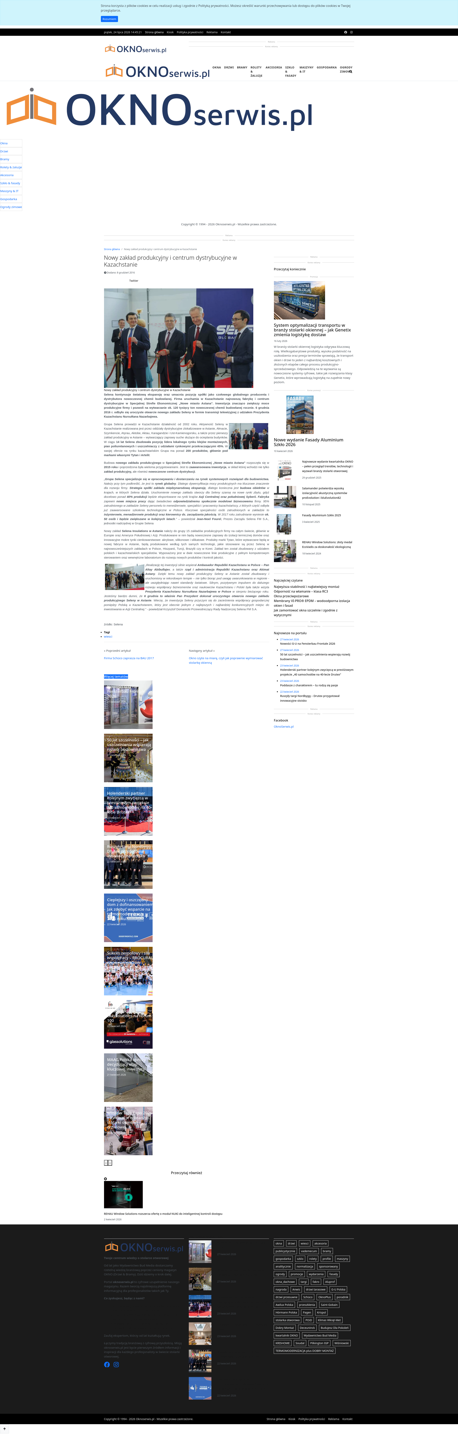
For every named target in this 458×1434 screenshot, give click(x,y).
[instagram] (351, 32)
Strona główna (154, 32)
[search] (350, 74)
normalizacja (305, 1266)
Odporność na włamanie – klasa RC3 (301, 591)
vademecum (309, 1251)
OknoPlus (324, 1297)
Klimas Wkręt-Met (329, 1320)
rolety (313, 1259)
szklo (300, 1259)
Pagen (307, 1312)
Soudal (300, 1343)
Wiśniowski (342, 1343)
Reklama (212, 32)
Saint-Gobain (329, 1305)
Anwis (296, 1289)
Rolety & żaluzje (257, 71)
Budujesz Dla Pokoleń (335, 1328)
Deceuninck (307, 1328)
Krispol (321, 1312)
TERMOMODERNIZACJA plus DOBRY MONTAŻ (305, 1351)
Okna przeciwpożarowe (291, 596)
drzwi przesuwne (286, 1297)
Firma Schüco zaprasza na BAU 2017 (129, 658)
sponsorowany (328, 1266)
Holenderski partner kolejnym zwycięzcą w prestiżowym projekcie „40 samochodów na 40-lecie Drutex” (242, 1302)
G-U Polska (338, 1289)
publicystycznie (285, 1251)
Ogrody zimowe (346, 69)
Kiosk (170, 32)
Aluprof (330, 1282)
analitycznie (283, 1266)
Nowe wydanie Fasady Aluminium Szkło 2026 (309, 442)
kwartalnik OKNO (287, 1335)
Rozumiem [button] (109, 19)
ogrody (280, 1274)
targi (304, 1282)
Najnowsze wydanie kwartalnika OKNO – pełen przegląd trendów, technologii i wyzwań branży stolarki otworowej (327, 466)
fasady (333, 1274)
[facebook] (346, 32)
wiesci (108, 636)
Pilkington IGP (319, 1343)
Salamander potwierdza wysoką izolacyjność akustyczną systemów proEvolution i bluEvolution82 (324, 493)
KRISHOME (283, 1343)
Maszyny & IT (306, 69)
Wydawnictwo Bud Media (320, 1335)
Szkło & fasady (290, 71)
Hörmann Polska (286, 1312)
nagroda (281, 1289)
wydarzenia (316, 1274)
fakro (316, 1282)
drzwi (291, 1243)
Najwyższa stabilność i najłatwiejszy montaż (306, 586)
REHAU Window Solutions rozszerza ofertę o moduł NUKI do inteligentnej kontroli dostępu (163, 1214)
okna (279, 1243)
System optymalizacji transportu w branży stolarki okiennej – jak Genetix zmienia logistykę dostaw (312, 329)
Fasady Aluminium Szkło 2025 (321, 515)
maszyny (342, 1259)
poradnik (342, 1297)
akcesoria (320, 1243)
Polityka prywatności (190, 32)
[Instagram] (116, 1366)
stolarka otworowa (287, 1320)
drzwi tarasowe (315, 1289)
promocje (297, 1274)
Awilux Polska (284, 1305)
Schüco (307, 1297)
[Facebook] (107, 1366)
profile (327, 1259)
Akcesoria (274, 67)
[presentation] (106, 1163)
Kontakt (226, 32)
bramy (327, 1251)
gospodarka (283, 1259)
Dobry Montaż (285, 1328)
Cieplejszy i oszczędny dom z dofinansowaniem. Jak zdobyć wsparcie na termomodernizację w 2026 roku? (242, 1384)
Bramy (242, 67)
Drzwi (229, 67)
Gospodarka (327, 67)
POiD (308, 1320)
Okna (216, 67)
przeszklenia (307, 1305)
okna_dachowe (285, 1282)
